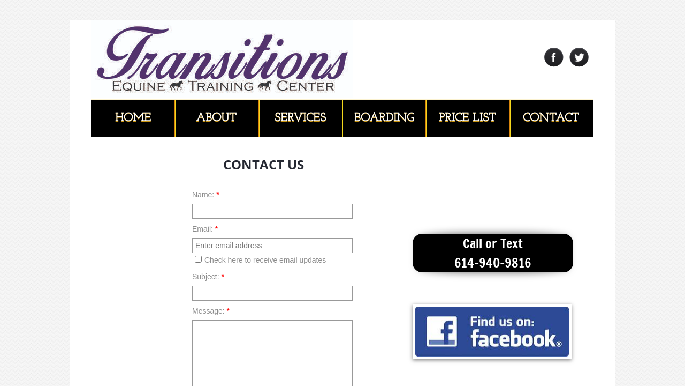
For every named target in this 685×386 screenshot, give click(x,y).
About (216, 118)
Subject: (208, 276)
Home (133, 118)
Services (300, 118)
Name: (205, 194)
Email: (205, 229)
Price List (467, 118)
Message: (211, 311)
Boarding (384, 118)
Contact (551, 118)
